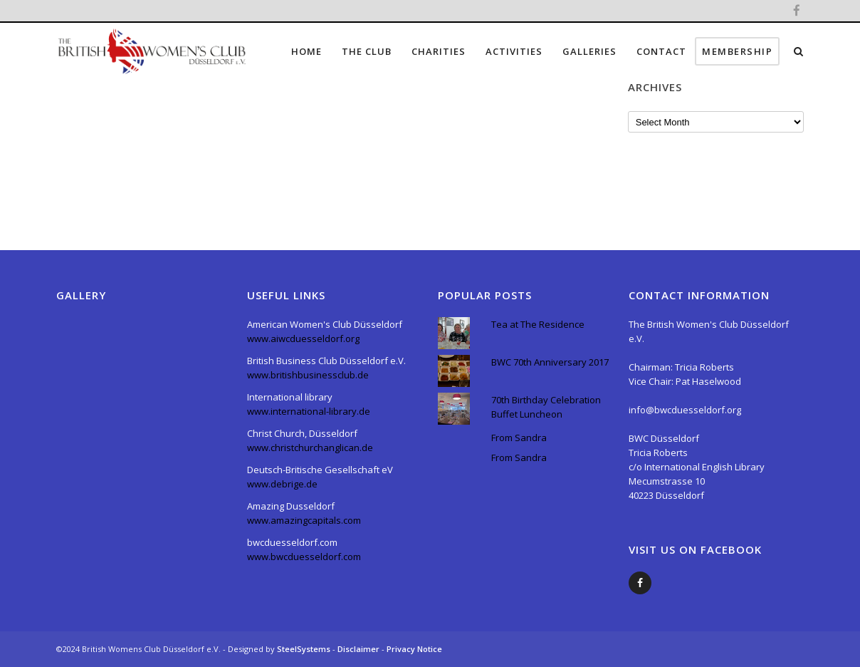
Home (306, 51)
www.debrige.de (282, 483)
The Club (367, 51)
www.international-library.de (308, 411)
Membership (737, 51)
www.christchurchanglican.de (310, 447)
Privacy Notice (414, 648)
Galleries (589, 51)
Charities (438, 51)
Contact (661, 51)
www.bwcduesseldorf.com (304, 556)
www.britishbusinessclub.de (308, 374)
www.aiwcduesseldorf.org (303, 338)
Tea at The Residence (537, 324)
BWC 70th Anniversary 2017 (550, 362)
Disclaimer (359, 648)
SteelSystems (304, 648)
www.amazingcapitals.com (304, 520)
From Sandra (519, 437)
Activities (514, 51)
